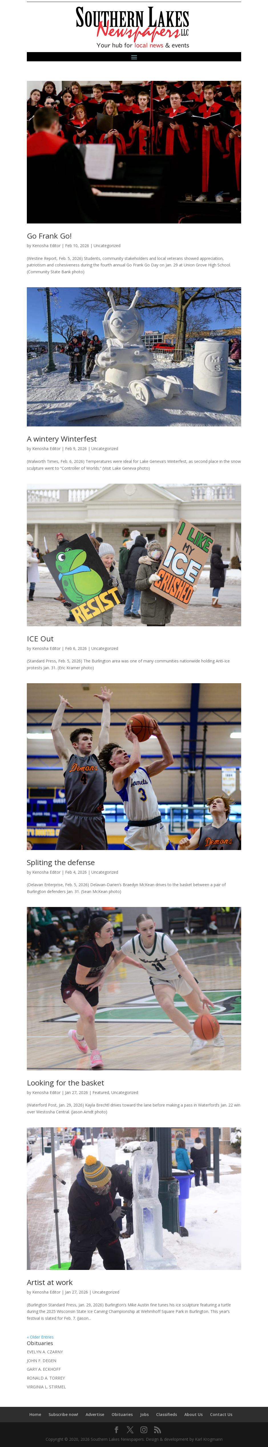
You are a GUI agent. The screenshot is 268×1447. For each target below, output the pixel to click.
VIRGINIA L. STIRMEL (46, 1386)
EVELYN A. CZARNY (45, 1351)
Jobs (144, 1414)
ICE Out (40, 638)
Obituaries (122, 1414)
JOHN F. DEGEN (41, 1360)
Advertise (95, 1414)
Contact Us (221, 1414)
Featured (100, 1092)
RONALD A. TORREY (46, 1378)
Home (35, 1414)
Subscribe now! (63, 1414)
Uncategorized (107, 245)
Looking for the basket (65, 1082)
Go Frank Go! (49, 236)
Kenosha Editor (46, 245)
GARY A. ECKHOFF (44, 1369)
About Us (193, 1414)
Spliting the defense (61, 862)
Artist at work (50, 1282)
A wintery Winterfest (62, 439)
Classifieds (166, 1414)
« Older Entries (40, 1337)
